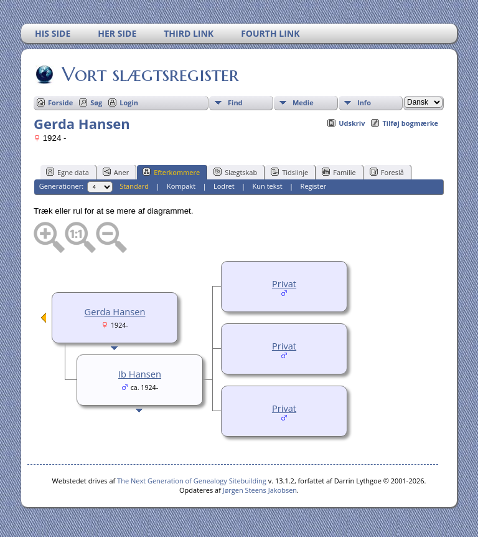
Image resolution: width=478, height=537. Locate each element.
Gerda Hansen (115, 311)
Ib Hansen (139, 374)
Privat (284, 283)
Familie (338, 172)
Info (364, 102)
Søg (96, 102)
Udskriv (352, 123)
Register (314, 186)
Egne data (67, 172)
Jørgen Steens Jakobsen (260, 490)
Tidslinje (289, 172)
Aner (116, 172)
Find (235, 102)
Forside (60, 102)
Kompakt (181, 186)
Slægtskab (235, 172)
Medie (303, 102)
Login (129, 102)
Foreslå (387, 172)
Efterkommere (171, 172)
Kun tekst (268, 186)
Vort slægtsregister (149, 74)
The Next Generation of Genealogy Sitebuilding (191, 480)
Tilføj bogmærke (410, 123)
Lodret (224, 186)
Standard (134, 186)
